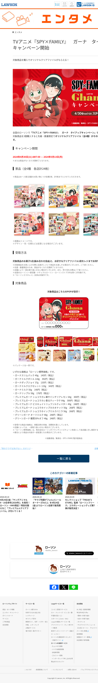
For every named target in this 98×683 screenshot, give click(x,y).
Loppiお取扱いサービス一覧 (60, 622)
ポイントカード (8, 616)
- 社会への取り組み (83, 619)
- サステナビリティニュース (86, 625)
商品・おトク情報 (8, 609)
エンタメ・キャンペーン (11, 612)
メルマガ (28, 670)
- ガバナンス (81, 622)
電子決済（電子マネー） (34, 631)
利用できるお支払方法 (33, 612)
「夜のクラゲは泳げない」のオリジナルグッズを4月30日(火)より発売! (16, 448)
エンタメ (18, 32)
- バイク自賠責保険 (57, 649)
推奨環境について (42, 670)
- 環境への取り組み (83, 616)
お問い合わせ (72, 670)
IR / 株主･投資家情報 (84, 609)
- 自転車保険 (55, 652)
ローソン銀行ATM (32, 609)
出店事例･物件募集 (83, 640)
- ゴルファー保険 (56, 655)
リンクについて (58, 670)
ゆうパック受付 (31, 619)
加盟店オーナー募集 (84, 637)
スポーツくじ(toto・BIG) (59, 619)
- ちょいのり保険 (56, 646)
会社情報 (5, 625)
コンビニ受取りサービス (59, 609)
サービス (5, 619)
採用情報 (80, 634)
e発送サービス (30, 628)
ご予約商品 (6, 622)
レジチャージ (30, 616)
